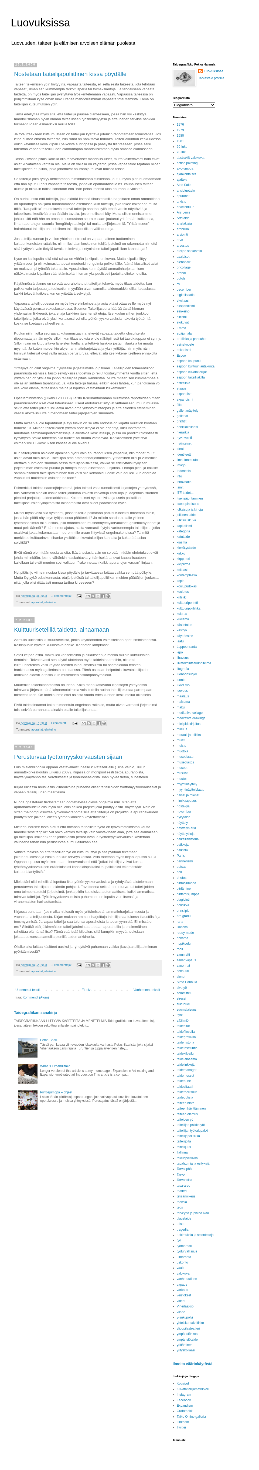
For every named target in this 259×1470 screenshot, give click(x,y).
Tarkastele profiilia (211, 78)
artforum (183, 229)
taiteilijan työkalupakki (192, 1130)
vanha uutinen (187, 1279)
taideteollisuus (187, 1092)
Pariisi (181, 856)
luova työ (183, 685)
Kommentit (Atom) (36, 997)
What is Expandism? (55, 1066)
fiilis (179, 405)
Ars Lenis (183, 212)
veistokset (184, 1295)
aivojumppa (185, 168)
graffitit (181, 421)
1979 (180, 130)
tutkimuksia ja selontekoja (195, 1235)
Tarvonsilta (184, 1180)
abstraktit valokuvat (191, 158)
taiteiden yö (185, 1119)
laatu (180, 641)
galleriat (182, 416)
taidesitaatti (185, 1087)
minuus (182, 729)
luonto (181, 680)
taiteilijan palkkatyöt (191, 1125)
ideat (180, 449)
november (184, 812)
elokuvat (183, 322)
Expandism (185, 1405)
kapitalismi (184, 526)
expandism (184, 394)
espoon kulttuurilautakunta (195, 366)
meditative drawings (191, 718)
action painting (187, 163)
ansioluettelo (186, 190)
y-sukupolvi (185, 1317)
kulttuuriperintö (187, 603)
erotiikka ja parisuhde (192, 339)
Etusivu (87, 990)
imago (181, 465)
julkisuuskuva (186, 520)
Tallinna (182, 1152)
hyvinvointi (184, 438)
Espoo (181, 355)
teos (180, 1207)
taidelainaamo (187, 1059)
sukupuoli (183, 1004)
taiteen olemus (187, 1114)
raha (180, 922)
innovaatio (184, 482)
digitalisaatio (186, 295)
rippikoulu (183, 943)
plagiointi (183, 899)
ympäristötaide (187, 1339)
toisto (181, 1224)
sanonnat (183, 966)
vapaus (182, 1284)
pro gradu (183, 916)
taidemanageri (187, 1070)
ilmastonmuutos (188, 460)
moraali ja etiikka (189, 735)
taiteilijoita (184, 1141)
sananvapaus (186, 960)
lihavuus (183, 658)
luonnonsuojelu (188, 674)
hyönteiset (184, 443)
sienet (181, 977)
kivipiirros (183, 564)
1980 (180, 135)
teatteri (182, 1191)
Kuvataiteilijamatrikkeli (193, 1389)
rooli (180, 949)
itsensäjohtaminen (190, 498)
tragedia (182, 1229)
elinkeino (50, 602)
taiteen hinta (185, 1103)
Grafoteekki (185, 1411)
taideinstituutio (187, 1048)
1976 (180, 124)
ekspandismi (186, 306)
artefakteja (184, 223)
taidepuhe (184, 1081)
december (184, 289)
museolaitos (185, 762)
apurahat (37, 602)
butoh (181, 278)
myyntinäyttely (187, 784)
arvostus (183, 245)
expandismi (185, 399)
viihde (181, 1312)
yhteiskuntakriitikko (190, 1323)
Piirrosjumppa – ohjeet (56, 1092)
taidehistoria (185, 1042)
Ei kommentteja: (61, 595)
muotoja (182, 751)
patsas (181, 867)
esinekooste (185, 344)
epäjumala (184, 333)
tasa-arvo (183, 1185)
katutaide (183, 537)
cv (178, 284)
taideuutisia (185, 1097)
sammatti (183, 954)
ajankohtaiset (186, 174)
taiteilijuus (184, 1147)
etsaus (181, 388)
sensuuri (183, 971)
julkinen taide (186, 515)
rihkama (182, 938)
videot (181, 1301)
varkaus (182, 1290)
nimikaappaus (187, 801)
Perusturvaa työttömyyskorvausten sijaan (68, 756)
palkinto (182, 850)
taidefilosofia (186, 1032)
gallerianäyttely (187, 410)
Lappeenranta (187, 647)
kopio (181, 581)
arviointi (182, 234)
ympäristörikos (187, 1334)
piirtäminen (185, 888)
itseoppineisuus (188, 504)
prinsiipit (183, 911)
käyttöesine (185, 636)
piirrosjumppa (186, 883)
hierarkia (183, 432)
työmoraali (184, 1246)
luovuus (182, 691)
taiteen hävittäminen (191, 1108)
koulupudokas (187, 586)
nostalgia (183, 806)
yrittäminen (185, 1345)
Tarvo (181, 1174)
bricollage (183, 267)
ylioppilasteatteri (188, 1328)
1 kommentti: (59, 723)
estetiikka (183, 383)
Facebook (184, 1400)
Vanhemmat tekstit (147, 990)
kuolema (183, 619)
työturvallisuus (187, 1251)
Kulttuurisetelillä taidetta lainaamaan (61, 629)
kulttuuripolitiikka (188, 608)
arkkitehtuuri (185, 207)
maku (181, 707)
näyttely (182, 823)
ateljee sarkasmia (189, 251)
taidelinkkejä (186, 1064)
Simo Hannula (187, 982)
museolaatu (185, 757)
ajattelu (182, 179)
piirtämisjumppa (188, 894)
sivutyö (182, 988)
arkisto (181, 202)
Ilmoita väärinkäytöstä (192, 1364)
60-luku (182, 147)
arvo (180, 240)
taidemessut (185, 1075)
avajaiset (183, 257)
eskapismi (184, 350)
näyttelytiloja (186, 834)
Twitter (181, 1427)
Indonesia (184, 471)
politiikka (183, 905)
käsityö (182, 630)
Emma (181, 328)
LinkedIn (183, 1422)
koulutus (183, 592)
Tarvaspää (184, 1169)
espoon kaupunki (189, 361)
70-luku (182, 152)
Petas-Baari (48, 1040)
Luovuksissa (40, 23)
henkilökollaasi (187, 427)
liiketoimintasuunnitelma (194, 663)
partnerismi (185, 861)
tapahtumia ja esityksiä (193, 1163)
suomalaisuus (186, 1009)
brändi (181, 273)
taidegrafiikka (186, 1037)
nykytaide (183, 817)
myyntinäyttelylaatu (190, 789)
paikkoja (183, 844)
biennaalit (183, 262)
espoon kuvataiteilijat (192, 372)
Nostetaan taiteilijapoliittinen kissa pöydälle (70, 74)
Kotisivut (183, 1383)
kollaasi (182, 570)
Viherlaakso (185, 1306)
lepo (180, 652)
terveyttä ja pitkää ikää (193, 1213)
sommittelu (184, 993)
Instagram (184, 1394)
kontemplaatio (187, 575)
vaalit (180, 1268)
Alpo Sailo (184, 185)
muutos (182, 779)
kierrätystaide (186, 548)
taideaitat (183, 1026)
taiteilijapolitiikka (188, 1136)
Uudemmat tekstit (27, 990)
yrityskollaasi (186, 1350)
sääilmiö (183, 1021)
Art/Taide (183, 218)
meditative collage (190, 713)
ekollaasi (183, 300)
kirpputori (183, 559)
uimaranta (184, 1257)
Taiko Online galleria (191, 1417)
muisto (181, 746)
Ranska (182, 927)
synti (180, 1015)
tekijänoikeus (186, 1196)
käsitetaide (184, 625)
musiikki (182, 773)
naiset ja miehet (188, 795)
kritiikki (181, 597)
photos (181, 878)
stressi (181, 998)
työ (179, 1240)
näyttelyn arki (186, 828)
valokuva (183, 1273)
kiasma (182, 542)
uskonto (182, 1262)
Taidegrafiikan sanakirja (35, 1012)
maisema (183, 702)
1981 (180, 141)
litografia (183, 669)
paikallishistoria (188, 839)
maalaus (183, 696)
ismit (180, 487)
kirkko (181, 553)
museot (182, 768)
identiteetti (184, 454)
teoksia (182, 1202)
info (179, 476)
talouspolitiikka (187, 1158)
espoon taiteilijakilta (191, 377)
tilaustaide (184, 1218)
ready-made (185, 933)
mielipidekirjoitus (188, 724)
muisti (181, 740)
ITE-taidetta (185, 493)
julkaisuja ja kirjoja (190, 509)
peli (179, 872)
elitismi (182, 317)
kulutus (182, 614)
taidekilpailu (185, 1053)
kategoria (183, 531)
